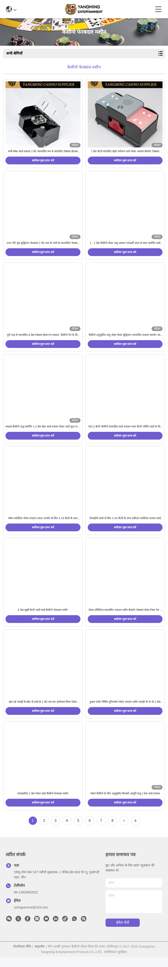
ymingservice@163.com (31, 917)
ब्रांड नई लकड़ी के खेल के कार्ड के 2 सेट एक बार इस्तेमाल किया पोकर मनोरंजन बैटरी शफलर (43, 711)
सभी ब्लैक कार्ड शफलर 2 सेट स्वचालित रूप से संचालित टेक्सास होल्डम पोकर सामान (43, 153)
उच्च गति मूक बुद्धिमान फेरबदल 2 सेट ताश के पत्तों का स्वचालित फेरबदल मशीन (43, 246)
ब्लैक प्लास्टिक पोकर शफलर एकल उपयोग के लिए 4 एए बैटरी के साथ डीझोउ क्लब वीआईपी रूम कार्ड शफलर (43, 525)
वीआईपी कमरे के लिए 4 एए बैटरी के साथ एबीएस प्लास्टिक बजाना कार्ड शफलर (125, 525)
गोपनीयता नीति (22, 956)
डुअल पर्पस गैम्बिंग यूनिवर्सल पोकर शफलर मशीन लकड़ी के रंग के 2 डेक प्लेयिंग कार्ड (125, 711)
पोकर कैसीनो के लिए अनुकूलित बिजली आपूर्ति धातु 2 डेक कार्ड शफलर (125, 803)
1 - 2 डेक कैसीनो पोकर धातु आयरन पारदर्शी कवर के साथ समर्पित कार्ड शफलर (125, 246)
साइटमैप (39, 956)
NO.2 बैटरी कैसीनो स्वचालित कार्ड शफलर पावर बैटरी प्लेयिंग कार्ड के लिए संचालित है (125, 432)
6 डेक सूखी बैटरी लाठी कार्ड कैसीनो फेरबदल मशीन (43, 617)
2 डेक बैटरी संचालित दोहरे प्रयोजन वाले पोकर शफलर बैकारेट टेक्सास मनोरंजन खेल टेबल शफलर (125, 153)
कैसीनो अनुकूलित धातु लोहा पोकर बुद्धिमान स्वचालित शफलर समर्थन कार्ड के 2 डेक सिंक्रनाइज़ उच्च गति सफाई (125, 339)
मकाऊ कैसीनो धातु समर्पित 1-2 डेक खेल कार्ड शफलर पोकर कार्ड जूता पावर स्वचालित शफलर (42, 432)
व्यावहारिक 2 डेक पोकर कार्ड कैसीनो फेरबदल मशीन (42, 803)
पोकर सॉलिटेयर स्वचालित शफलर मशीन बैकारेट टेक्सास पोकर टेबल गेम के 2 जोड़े (125, 618)
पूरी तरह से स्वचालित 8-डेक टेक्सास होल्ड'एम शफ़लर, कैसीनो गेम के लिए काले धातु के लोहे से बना (43, 339)
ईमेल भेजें (122, 933)
